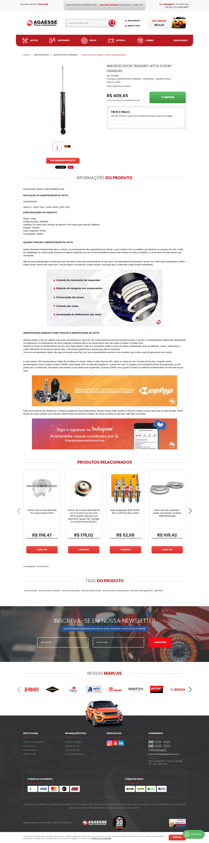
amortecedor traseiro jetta (115, 591)
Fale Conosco (29, 746)
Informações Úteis (75, 733)
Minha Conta (134, 26)
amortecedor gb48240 (141, 591)
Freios (92, 41)
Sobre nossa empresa (33, 742)
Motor (34, 41)
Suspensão (64, 41)
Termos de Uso (72, 746)
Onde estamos (30, 750)
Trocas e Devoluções (74, 754)
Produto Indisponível (42, 488)
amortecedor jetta (71, 591)
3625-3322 (182, 4)
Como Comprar (72, 750)
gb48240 (158, 591)
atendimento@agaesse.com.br (163, 754)
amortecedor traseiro (49, 591)
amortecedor (30, 591)
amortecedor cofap (91, 591)
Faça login (43, 4)
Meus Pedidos (134, 21)
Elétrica (121, 41)
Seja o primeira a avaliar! (119, 86)
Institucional (30, 733)
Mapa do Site (29, 754)
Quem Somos (181, 41)
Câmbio (149, 41)
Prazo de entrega (73, 742)
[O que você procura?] (112, 23)
